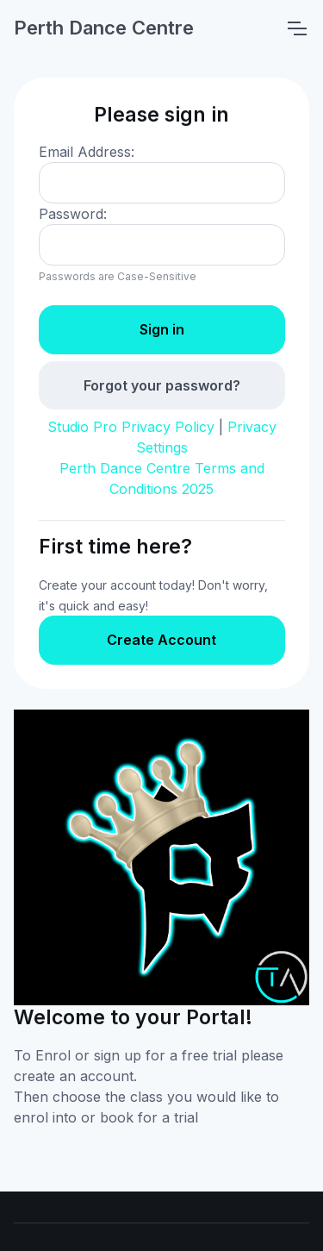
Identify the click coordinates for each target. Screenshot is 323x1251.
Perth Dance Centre (104, 27)
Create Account (161, 639)
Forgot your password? (162, 385)
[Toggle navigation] (296, 28)
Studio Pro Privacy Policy (130, 426)
